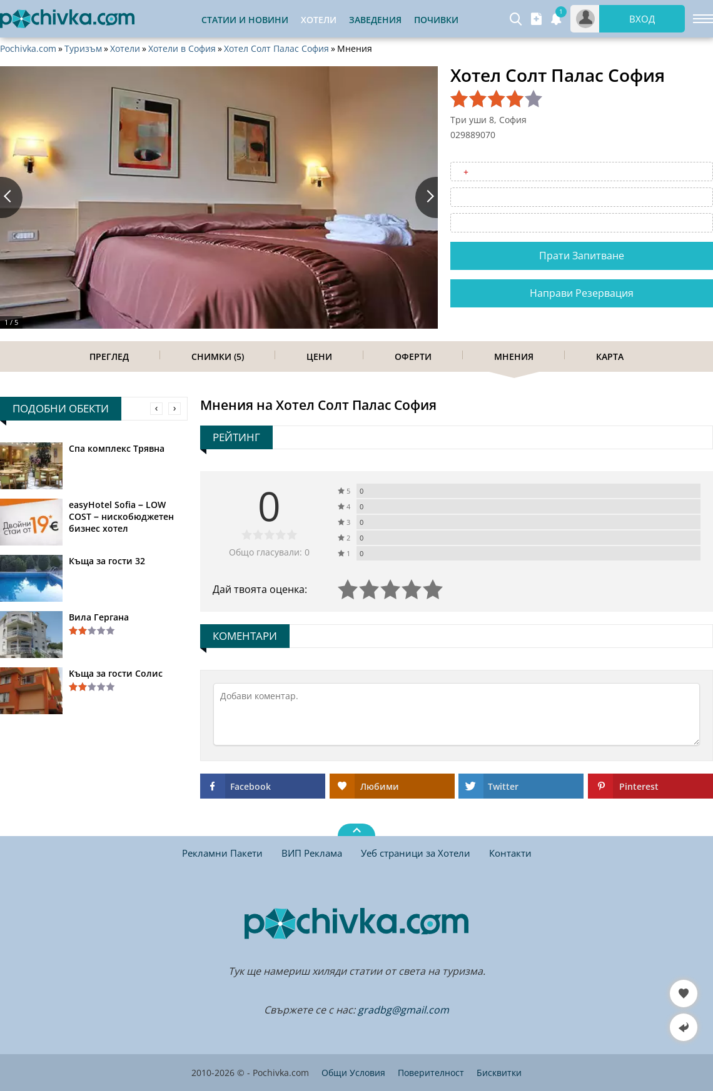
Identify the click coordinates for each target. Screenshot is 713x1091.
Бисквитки (499, 1073)
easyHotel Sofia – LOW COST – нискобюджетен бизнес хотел (121, 516)
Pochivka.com (28, 49)
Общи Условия (353, 1073)
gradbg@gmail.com (403, 1010)
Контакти (510, 853)
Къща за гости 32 (107, 561)
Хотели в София (182, 49)
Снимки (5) (217, 356)
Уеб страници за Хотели (415, 853)
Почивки (436, 20)
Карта (610, 356)
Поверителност (431, 1073)
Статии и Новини (244, 20)
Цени (319, 356)
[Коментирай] (456, 714)
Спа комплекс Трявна (116, 448)
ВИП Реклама (311, 853)
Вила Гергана (99, 617)
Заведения (375, 20)
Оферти (413, 356)
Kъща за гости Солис (116, 673)
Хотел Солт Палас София (276, 49)
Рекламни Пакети (222, 853)
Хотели (125, 49)
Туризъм (83, 49)
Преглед (109, 356)
